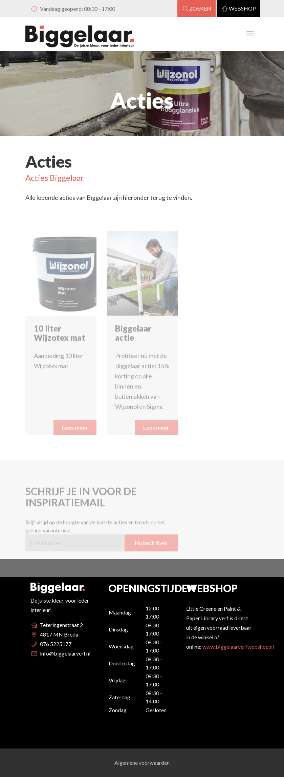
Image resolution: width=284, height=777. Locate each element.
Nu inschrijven (151, 557)
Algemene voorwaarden (142, 762)
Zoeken (196, 8)
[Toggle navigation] (250, 34)
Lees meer (75, 442)
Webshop (238, 8)
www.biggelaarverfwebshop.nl (238, 646)
